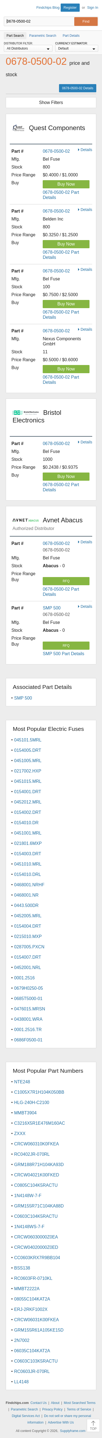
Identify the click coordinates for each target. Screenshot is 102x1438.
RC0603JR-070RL (32, 1371)
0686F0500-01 (28, 1040)
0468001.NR (26, 895)
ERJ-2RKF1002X (31, 1309)
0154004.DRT (27, 926)
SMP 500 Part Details (63, 653)
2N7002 (21, 1340)
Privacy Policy (52, 1409)
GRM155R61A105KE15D (38, 1330)
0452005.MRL (28, 915)
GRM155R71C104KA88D (39, 1206)
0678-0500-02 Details (77, 88)
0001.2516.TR (28, 1029)
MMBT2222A (26, 1288)
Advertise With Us (61, 1422)
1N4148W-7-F (27, 1195)
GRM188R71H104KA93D (39, 1164)
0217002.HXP (27, 771)
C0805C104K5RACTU (36, 1185)
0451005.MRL (28, 760)
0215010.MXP (28, 936)
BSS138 (22, 1268)
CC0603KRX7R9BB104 (37, 1257)
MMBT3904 (25, 1113)
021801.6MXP (28, 843)
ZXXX (20, 1133)
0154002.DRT (27, 812)
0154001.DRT (27, 791)
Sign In (92, 7)
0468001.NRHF (29, 884)
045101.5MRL (28, 740)
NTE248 (22, 1082)
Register (70, 7)
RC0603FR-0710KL (33, 1278)
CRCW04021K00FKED (36, 1175)
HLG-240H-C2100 (31, 1102)
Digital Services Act (26, 1416)
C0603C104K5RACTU (36, 1216)
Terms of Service (79, 1409)
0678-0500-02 (56, 151)
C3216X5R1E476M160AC (39, 1123)
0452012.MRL (28, 802)
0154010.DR (26, 822)
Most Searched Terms (79, 1403)
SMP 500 (52, 608)
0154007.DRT (27, 957)
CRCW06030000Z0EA (36, 1237)
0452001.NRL (27, 967)
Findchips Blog (48, 7)
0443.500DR (26, 905)
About (55, 1403)
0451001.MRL (28, 833)
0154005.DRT (27, 750)
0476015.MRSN (29, 1009)
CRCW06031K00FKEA (36, 1319)
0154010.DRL (27, 874)
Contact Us (38, 1403)
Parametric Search (24, 1409)
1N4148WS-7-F (29, 1226)
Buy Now (66, 184)
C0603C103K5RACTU (36, 1361)
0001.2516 (24, 978)
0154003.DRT (27, 853)
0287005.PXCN (29, 947)
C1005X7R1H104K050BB (39, 1092)
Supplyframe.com (72, 1431)
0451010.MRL (28, 864)
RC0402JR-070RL (32, 1154)
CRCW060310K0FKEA (36, 1144)
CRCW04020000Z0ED (36, 1247)
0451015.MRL (28, 781)
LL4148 (21, 1381)
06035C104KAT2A (32, 1350)
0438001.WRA (28, 1019)
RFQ (66, 581)
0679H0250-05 (28, 988)
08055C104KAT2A (32, 1299)
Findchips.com (8, 8)
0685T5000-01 (28, 998)
